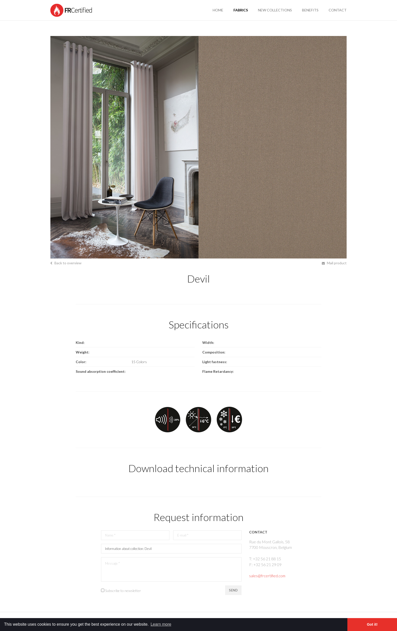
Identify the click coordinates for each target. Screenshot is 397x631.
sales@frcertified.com (268, 575)
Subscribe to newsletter (123, 591)
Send (233, 591)
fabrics (240, 10)
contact (338, 10)
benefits (310, 10)
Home (218, 10)
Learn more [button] (161, 624)
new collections (275, 10)
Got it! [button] (372, 624)
